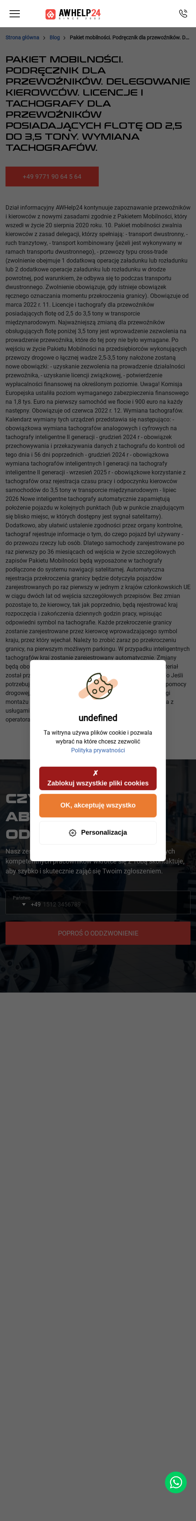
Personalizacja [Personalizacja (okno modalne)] (98, 833)
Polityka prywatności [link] (98, 750)
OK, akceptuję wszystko (97, 805)
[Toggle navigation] (15, 14)
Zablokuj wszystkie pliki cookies (98, 777)
